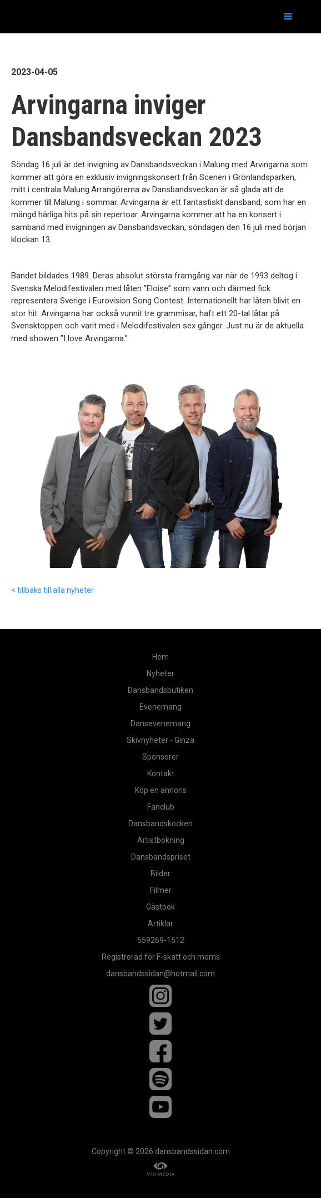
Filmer (161, 890)
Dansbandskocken (160, 823)
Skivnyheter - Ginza (160, 740)
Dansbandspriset (160, 856)
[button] (288, 16)
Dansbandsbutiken (160, 690)
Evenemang (160, 706)
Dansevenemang (160, 723)
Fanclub (160, 806)
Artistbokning (160, 840)
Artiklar (160, 923)
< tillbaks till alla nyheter (52, 590)
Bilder (160, 873)
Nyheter (160, 673)
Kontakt (160, 773)
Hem (160, 656)
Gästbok (160, 906)
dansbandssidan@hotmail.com (160, 973)
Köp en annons (161, 790)
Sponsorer (160, 756)
